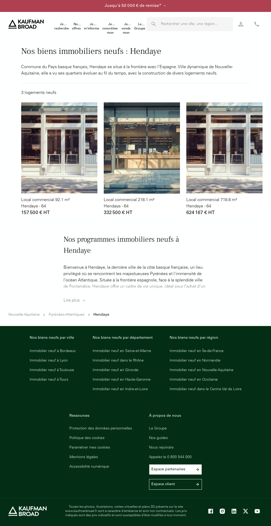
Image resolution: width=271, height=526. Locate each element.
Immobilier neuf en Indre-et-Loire (120, 389)
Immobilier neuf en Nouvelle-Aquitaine (201, 370)
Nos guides (158, 438)
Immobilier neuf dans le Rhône (118, 361)
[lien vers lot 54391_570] (224, 159)
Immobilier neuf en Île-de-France (197, 351)
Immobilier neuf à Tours (49, 380)
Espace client (175, 484)
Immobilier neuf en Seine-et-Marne (122, 351)
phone (257, 24)
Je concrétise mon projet (110, 29)
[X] (245, 511)
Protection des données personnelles (100, 429)
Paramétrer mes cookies (89, 448)
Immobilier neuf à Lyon (49, 361)
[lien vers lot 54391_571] (142, 159)
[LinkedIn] (234, 511)
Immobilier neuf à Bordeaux (53, 351)
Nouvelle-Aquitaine (24, 315)
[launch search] (154, 24)
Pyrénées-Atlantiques (66, 315)
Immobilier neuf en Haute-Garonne (122, 380)
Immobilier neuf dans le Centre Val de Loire (206, 389)
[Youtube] (257, 511)
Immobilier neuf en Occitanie (194, 380)
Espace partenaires (175, 469)
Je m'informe (91, 26)
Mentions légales (83, 457)
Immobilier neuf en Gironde (115, 370)
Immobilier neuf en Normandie (195, 361)
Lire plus (75, 300)
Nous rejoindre (161, 448)
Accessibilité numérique (89, 467)
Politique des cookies (87, 438)
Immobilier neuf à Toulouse (52, 370)
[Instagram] (222, 511)
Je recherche (61, 26)
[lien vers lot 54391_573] (59, 159)
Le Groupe (158, 429)
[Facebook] (210, 511)
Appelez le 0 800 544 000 (170, 457)
